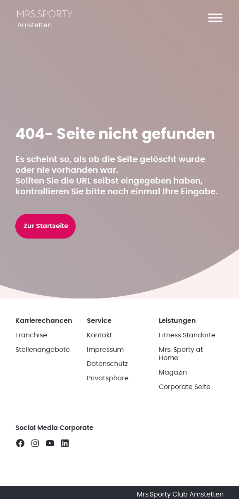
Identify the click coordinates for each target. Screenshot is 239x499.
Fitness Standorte (187, 335)
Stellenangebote (42, 349)
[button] (215, 18)
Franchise (31, 335)
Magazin (173, 372)
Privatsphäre (108, 378)
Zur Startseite (46, 226)
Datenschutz (107, 364)
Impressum (105, 349)
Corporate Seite (184, 387)
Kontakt (99, 335)
